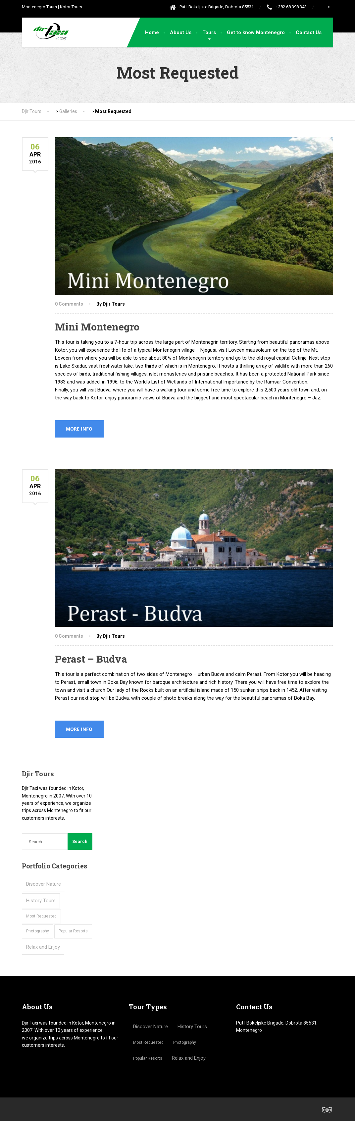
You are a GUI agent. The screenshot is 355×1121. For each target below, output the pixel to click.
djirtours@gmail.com (257, 1067)
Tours (209, 32)
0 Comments (69, 304)
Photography (37, 931)
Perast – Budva (91, 658)
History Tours (41, 901)
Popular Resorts (73, 931)
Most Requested (41, 916)
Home (152, 32)
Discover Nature (43, 884)
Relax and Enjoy (43, 947)
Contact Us (309, 32)
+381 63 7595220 (254, 1048)
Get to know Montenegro (256, 32)
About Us (180, 32)
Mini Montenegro (97, 326)
